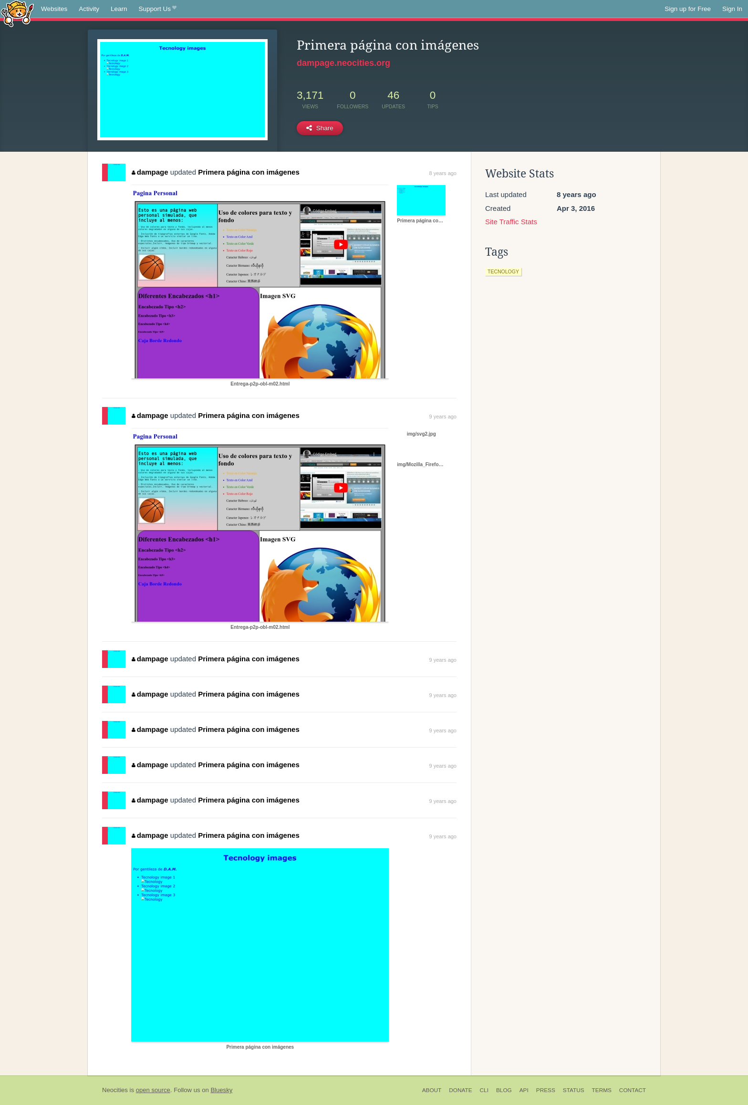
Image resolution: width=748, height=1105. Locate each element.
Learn (119, 8)
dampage (150, 172)
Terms (602, 1090)
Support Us (158, 9)
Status (573, 1090)
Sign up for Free (688, 8)
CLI (484, 1090)
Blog (504, 1090)
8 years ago (443, 173)
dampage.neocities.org (343, 63)
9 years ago (443, 416)
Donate (460, 1090)
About (432, 1090)
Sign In (732, 8)
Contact (632, 1090)
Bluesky (221, 1090)
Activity (89, 8)
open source (153, 1090)
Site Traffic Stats (511, 222)
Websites (54, 8)
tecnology (503, 271)
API (524, 1090)
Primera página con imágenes (249, 172)
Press (545, 1090)
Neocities (115, 1090)
